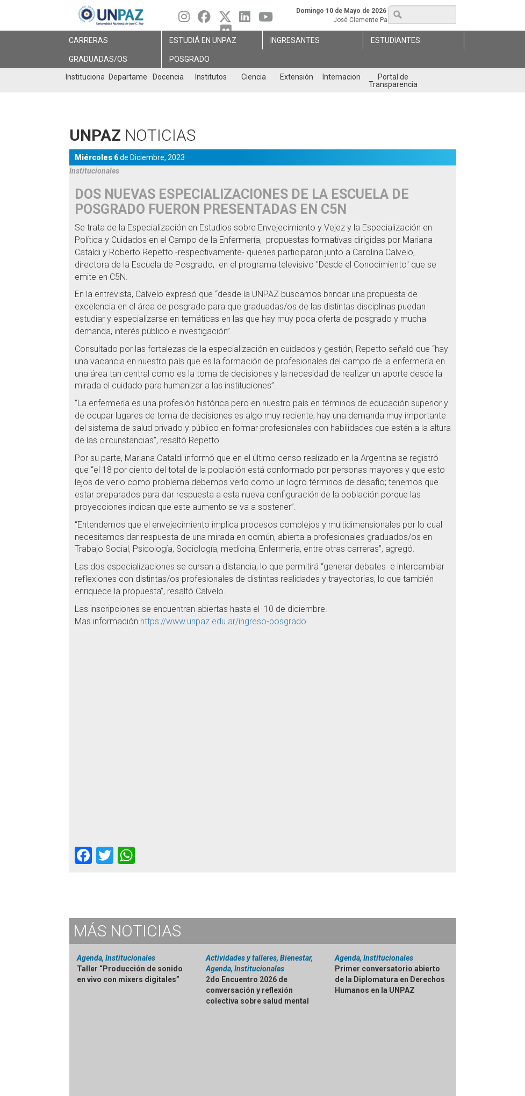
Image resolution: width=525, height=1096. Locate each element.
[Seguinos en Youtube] (265, 19)
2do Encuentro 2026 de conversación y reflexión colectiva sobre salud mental (257, 990)
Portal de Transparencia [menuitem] (393, 81)
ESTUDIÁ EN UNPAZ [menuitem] (202, 40)
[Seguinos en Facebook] (204, 19)
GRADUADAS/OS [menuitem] (98, 59)
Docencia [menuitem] (168, 77)
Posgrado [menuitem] (189, 59)
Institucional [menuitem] (85, 77)
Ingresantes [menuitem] (295, 40)
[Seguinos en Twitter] (225, 19)
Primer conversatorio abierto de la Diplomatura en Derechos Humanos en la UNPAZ (390, 979)
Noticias (127, 930)
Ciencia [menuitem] (253, 77)
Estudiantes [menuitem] (395, 40)
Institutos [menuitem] (211, 77)
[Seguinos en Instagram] (184, 19)
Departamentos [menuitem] (128, 77)
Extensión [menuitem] (296, 77)
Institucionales (94, 171)
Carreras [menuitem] (88, 40)
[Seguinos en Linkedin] (244, 19)
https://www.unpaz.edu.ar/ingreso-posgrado (223, 621)
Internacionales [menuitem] (341, 77)
